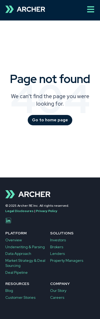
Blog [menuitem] (9, 290)
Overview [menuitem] (13, 240)
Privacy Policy (46, 211)
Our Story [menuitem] (58, 290)
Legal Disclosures (19, 211)
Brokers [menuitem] (56, 247)
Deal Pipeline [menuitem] (16, 272)
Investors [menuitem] (58, 240)
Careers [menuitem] (57, 297)
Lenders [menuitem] (57, 253)
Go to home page (50, 120)
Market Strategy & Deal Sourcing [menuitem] (25, 263)
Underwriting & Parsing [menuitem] (25, 247)
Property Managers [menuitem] (66, 260)
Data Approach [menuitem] (18, 253)
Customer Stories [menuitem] (20, 297)
